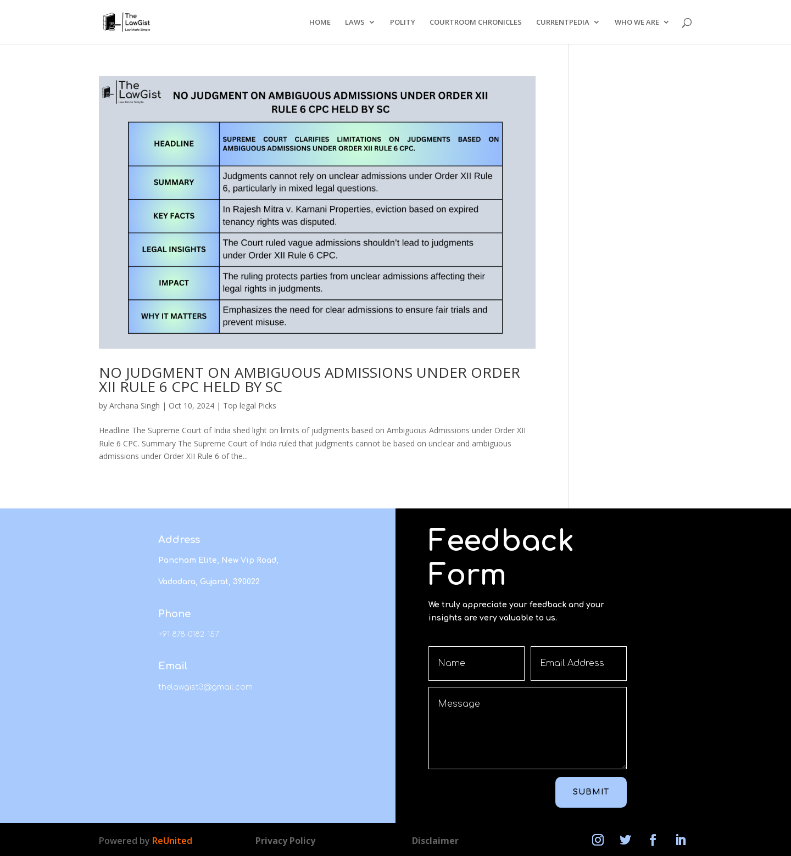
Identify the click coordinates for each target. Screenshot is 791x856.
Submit (591, 792)
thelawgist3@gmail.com (205, 687)
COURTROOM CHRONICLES (476, 22)
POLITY (402, 22)
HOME (320, 22)
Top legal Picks (249, 405)
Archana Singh (134, 405)
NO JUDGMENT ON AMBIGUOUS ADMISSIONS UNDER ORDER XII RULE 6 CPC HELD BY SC (309, 379)
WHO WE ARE (637, 22)
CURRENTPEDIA (562, 22)
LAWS (355, 22)
